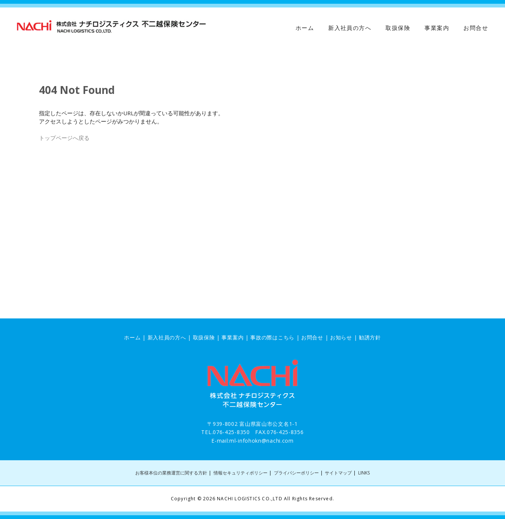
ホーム (305, 28)
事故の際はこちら (272, 337)
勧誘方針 (370, 337)
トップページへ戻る (64, 137)
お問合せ (475, 28)
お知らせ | (344, 337)
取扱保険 (397, 28)
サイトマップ (338, 473)
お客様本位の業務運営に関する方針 (171, 473)
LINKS (364, 473)
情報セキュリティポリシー (240, 473)
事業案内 (436, 28)
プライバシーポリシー (296, 473)
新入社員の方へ (349, 28)
